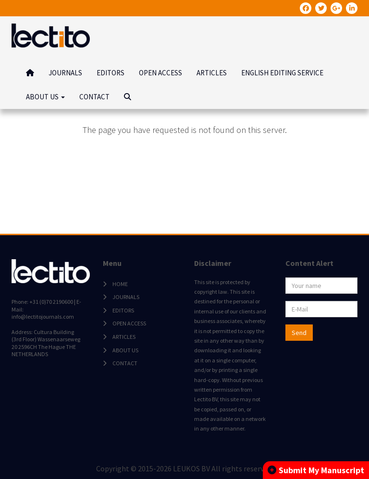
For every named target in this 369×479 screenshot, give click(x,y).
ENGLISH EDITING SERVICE (282, 72)
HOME (120, 283)
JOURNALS (65, 72)
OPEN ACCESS (160, 72)
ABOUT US (125, 350)
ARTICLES (212, 72)
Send (299, 332)
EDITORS (110, 72)
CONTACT (94, 96)
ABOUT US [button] (45, 96)
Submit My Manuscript (316, 470)
